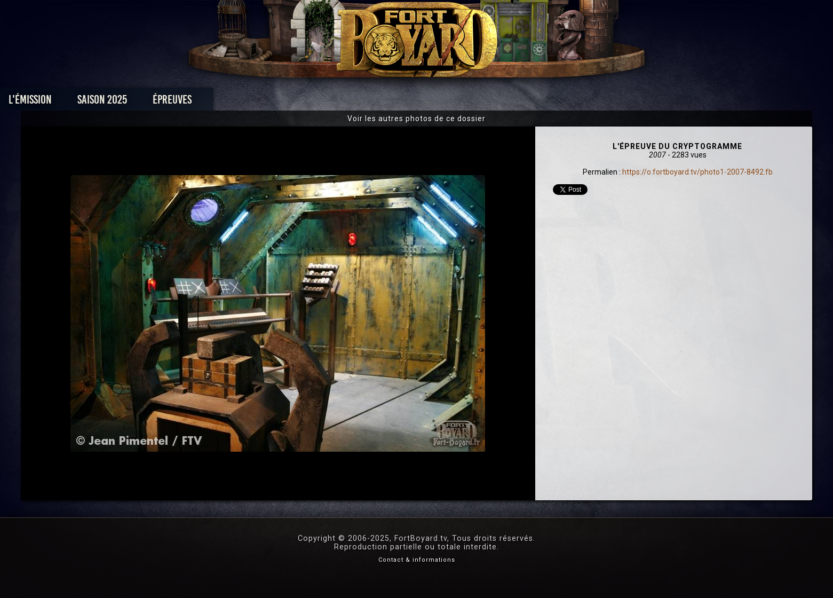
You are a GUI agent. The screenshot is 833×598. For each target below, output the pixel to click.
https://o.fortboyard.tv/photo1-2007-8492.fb (697, 172)
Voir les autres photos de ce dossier (416, 118)
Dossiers (490, 102)
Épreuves (319, 102)
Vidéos (433, 102)
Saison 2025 (249, 102)
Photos (379, 102)
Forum (547, 102)
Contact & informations (416, 559)
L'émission (177, 102)
